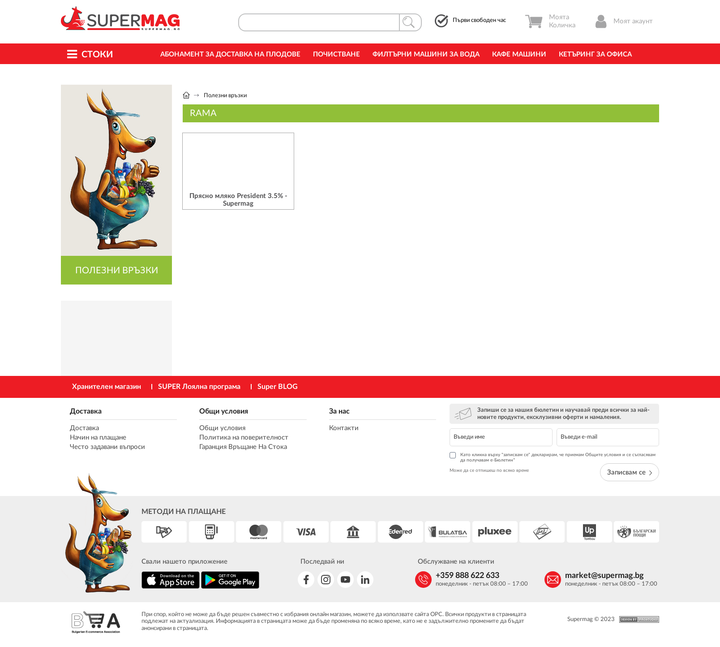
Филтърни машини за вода (426, 54)
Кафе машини (519, 54)
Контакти (344, 428)
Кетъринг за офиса (595, 54)
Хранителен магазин (106, 386)
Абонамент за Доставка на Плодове (230, 54)
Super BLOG (277, 386)
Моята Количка (550, 21)
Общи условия (223, 411)
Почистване (336, 54)
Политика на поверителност (243, 437)
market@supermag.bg (604, 576)
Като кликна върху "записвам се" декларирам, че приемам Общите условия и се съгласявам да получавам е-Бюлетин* (553, 457)
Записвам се (629, 472)
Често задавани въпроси (107, 447)
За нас (339, 411)
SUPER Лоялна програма (199, 386)
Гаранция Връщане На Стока (243, 447)
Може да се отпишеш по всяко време (489, 470)
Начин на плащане (98, 437)
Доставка (86, 411)
